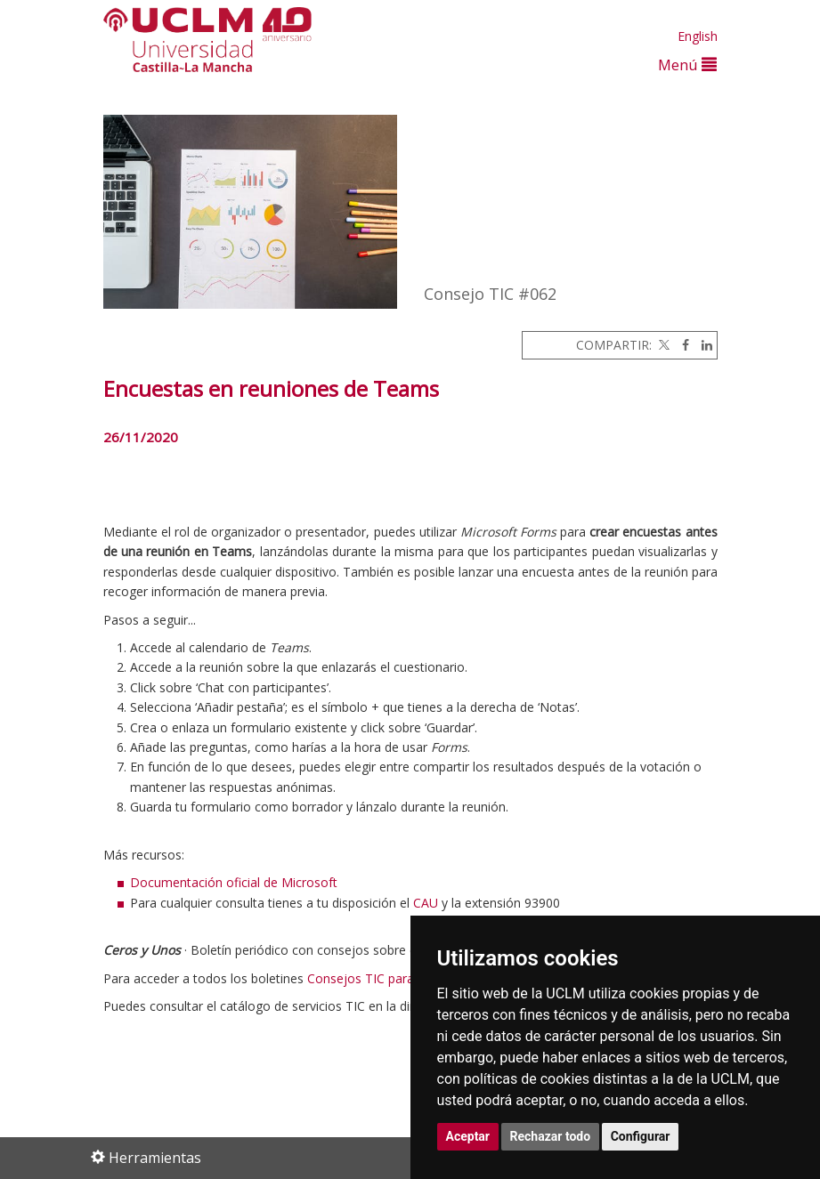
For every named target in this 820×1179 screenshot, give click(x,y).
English (698, 36)
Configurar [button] (640, 1136)
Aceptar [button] (468, 1136)
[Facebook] (681, 344)
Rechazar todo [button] (550, 1136)
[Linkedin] (702, 344)
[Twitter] (662, 344)
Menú (687, 64)
